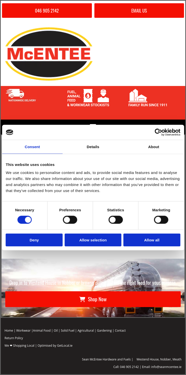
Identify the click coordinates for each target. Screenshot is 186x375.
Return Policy (14, 338)
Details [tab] (93, 147)
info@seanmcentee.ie (166, 367)
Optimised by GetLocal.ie (55, 345)
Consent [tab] (32, 147)
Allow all (151, 240)
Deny (34, 240)
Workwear (23, 330)
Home (9, 330)
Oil (55, 330)
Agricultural (86, 330)
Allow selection (93, 240)
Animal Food (42, 330)
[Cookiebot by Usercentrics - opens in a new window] (158, 132)
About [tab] (153, 147)
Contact (120, 330)
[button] (47, 10)
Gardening (104, 330)
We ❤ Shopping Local (19, 345)
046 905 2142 (129, 367)
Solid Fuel (68, 330)
